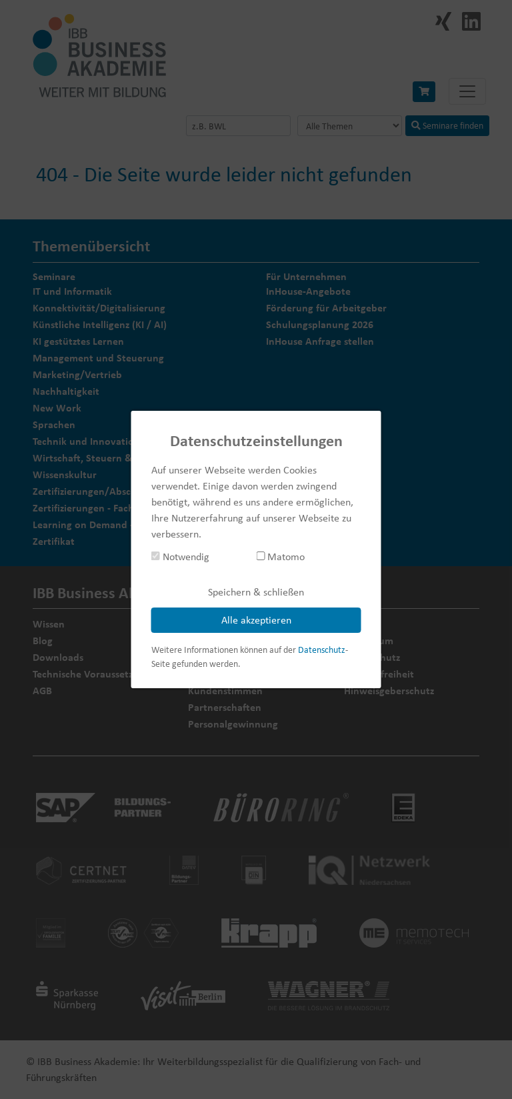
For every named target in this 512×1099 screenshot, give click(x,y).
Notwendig (180, 557)
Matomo (280, 557)
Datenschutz (321, 650)
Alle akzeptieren (256, 620)
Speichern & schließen (256, 592)
